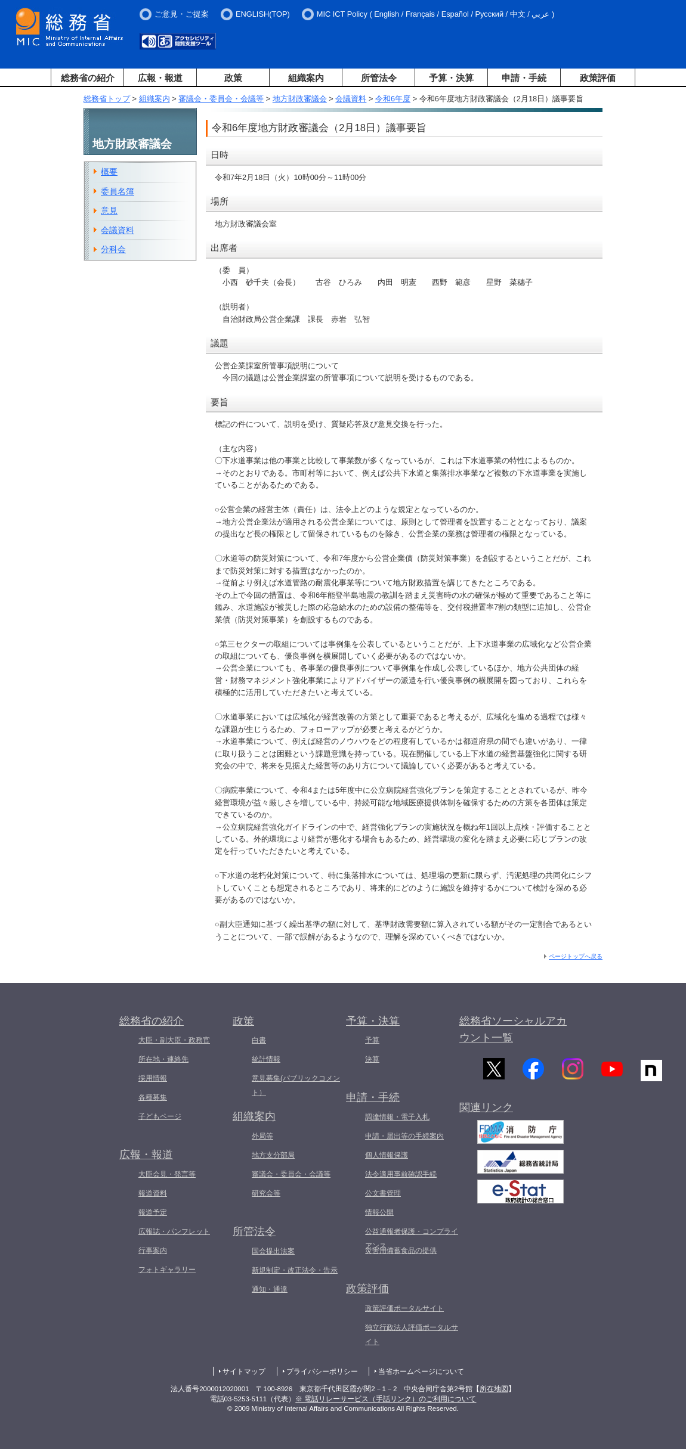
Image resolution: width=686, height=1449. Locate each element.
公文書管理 (383, 1193)
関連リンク (486, 1113)
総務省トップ (107, 98)
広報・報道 (160, 78)
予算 (372, 1040)
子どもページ (159, 1116)
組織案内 (306, 78)
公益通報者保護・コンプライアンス (411, 1238)
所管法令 (379, 78)
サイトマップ (244, 1371)
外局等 (262, 1136)
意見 (109, 210)
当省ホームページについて (421, 1371)
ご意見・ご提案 (181, 14)
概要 (109, 171)
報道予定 (152, 1212)
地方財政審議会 (300, 98)
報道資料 (152, 1193)
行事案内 (152, 1250)
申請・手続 (524, 78)
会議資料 (350, 98)
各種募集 (152, 1097)
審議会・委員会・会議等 (221, 98)
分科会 (113, 249)
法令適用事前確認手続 (401, 1174)
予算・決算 (451, 78)
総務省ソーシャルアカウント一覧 (513, 1029)
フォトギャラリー (167, 1269)
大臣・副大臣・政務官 (174, 1040)
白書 (259, 1040)
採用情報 (152, 1078)
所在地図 (494, 1388)
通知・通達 (270, 1289)
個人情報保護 (386, 1155)
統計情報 (266, 1059)
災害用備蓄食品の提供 (401, 1250)
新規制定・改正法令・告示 (295, 1270)
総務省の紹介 (88, 78)
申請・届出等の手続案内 (404, 1136)
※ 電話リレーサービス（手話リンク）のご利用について (385, 1399)
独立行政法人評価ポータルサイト (411, 1334)
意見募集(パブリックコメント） (296, 1085)
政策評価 (598, 78)
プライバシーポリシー (322, 1371)
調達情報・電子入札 (397, 1117)
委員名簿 (117, 191)
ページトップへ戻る (575, 956)
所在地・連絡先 (163, 1059)
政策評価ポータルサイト (404, 1308)
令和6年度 (392, 98)
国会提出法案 (273, 1251)
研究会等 (266, 1193)
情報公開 (379, 1212)
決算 (372, 1059)
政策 (233, 78)
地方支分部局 (273, 1155)
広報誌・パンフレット (174, 1231)
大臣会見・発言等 (167, 1174)
